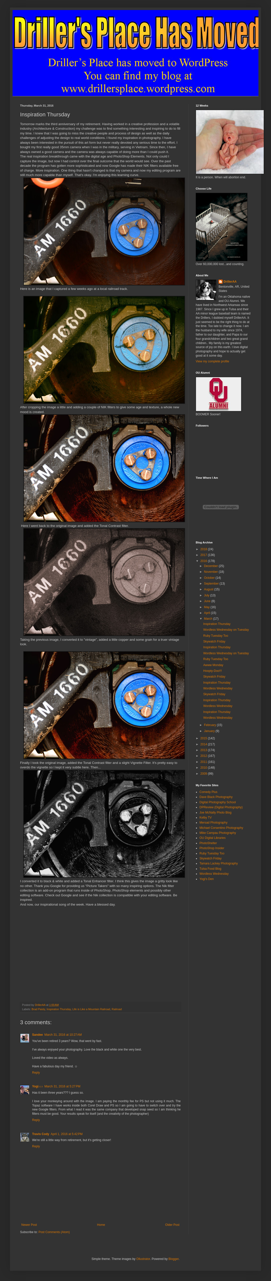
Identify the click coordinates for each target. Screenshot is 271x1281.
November (211, 572)
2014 (204, 744)
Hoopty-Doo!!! (212, 671)
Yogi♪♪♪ (37, 1086)
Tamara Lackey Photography (218, 863)
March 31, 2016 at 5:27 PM (62, 1086)
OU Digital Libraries (212, 838)
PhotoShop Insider (211, 848)
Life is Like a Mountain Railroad (91, 1009)
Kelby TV (205, 817)
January (210, 731)
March (208, 618)
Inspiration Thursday (59, 1009)
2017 (204, 555)
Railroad (117, 1009)
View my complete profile (212, 361)
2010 (204, 767)
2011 (204, 762)
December (211, 566)
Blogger (173, 1259)
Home (101, 1225)
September (212, 583)
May (207, 607)
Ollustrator (143, 1259)
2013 (204, 750)
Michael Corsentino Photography (221, 828)
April (207, 613)
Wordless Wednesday (217, 688)
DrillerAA (230, 281)
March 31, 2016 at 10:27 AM (63, 1034)
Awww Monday (213, 665)
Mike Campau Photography (217, 833)
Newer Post (29, 1225)
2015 (204, 738)
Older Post (172, 1225)
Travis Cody (40, 1134)
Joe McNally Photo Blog (215, 812)
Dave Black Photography (216, 797)
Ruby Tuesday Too (215, 635)
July (207, 595)
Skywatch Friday (214, 641)
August (209, 589)
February (210, 725)
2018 (204, 549)
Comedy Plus (208, 792)
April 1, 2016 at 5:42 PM (67, 1134)
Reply (36, 1072)
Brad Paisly (38, 1009)
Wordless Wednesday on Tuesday (226, 629)
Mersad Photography (213, 822)
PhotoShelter (208, 843)
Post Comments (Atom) (54, 1232)
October (210, 578)
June (207, 601)
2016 (204, 561)
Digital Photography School (217, 802)
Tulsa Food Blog (210, 868)
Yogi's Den (206, 879)
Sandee (37, 1034)
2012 (204, 756)
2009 (204, 773)
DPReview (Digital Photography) (221, 807)
